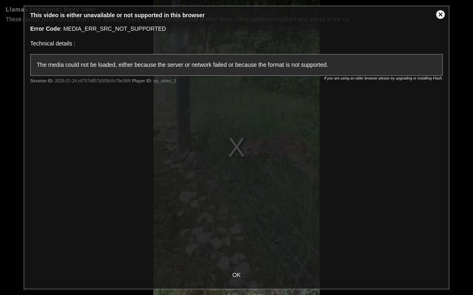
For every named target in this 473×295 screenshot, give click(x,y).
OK (236, 275)
